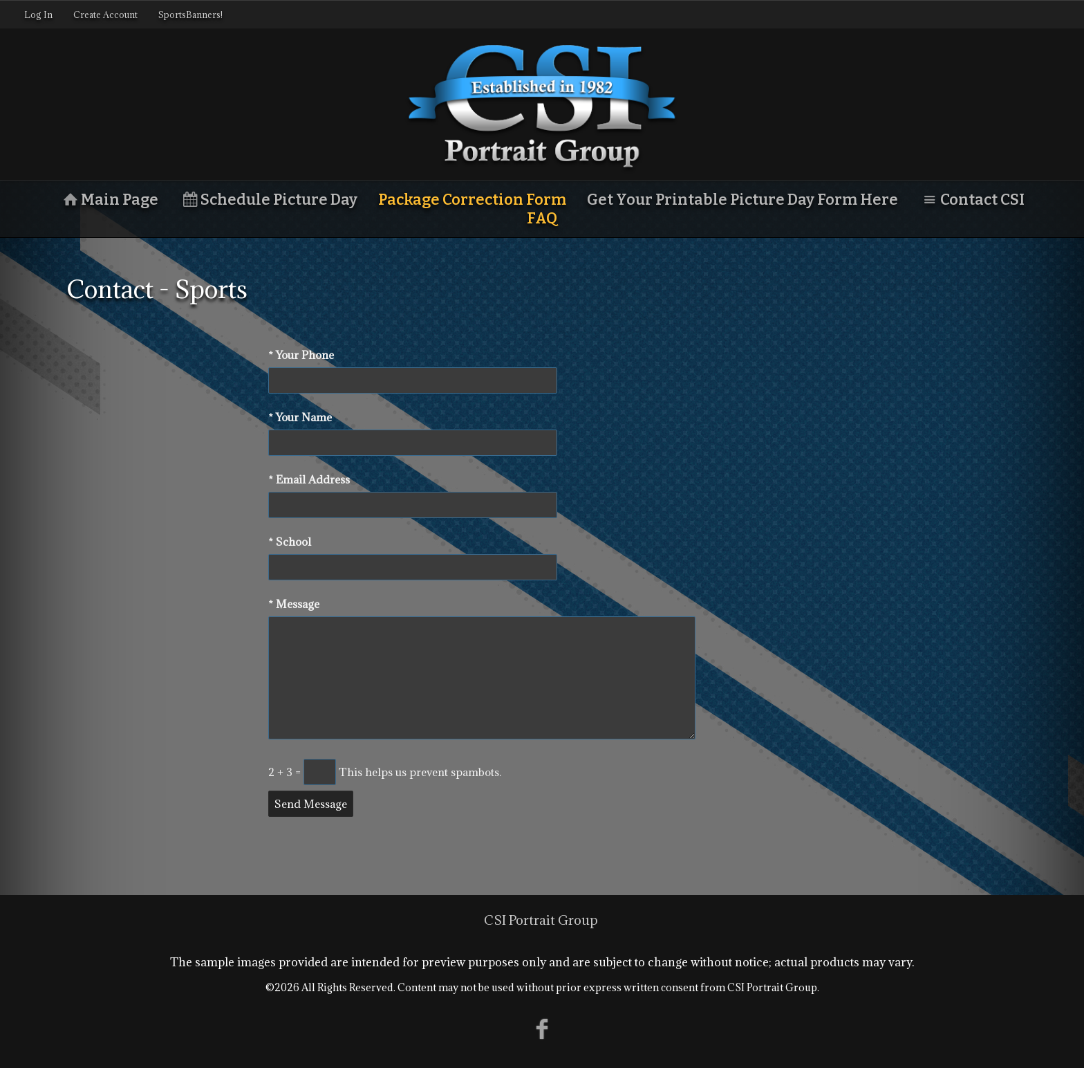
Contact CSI (972, 199)
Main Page (108, 199)
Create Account (105, 14)
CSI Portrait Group (541, 920)
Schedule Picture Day (268, 199)
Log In (38, 14)
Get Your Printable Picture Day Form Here (742, 199)
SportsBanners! (190, 14)
